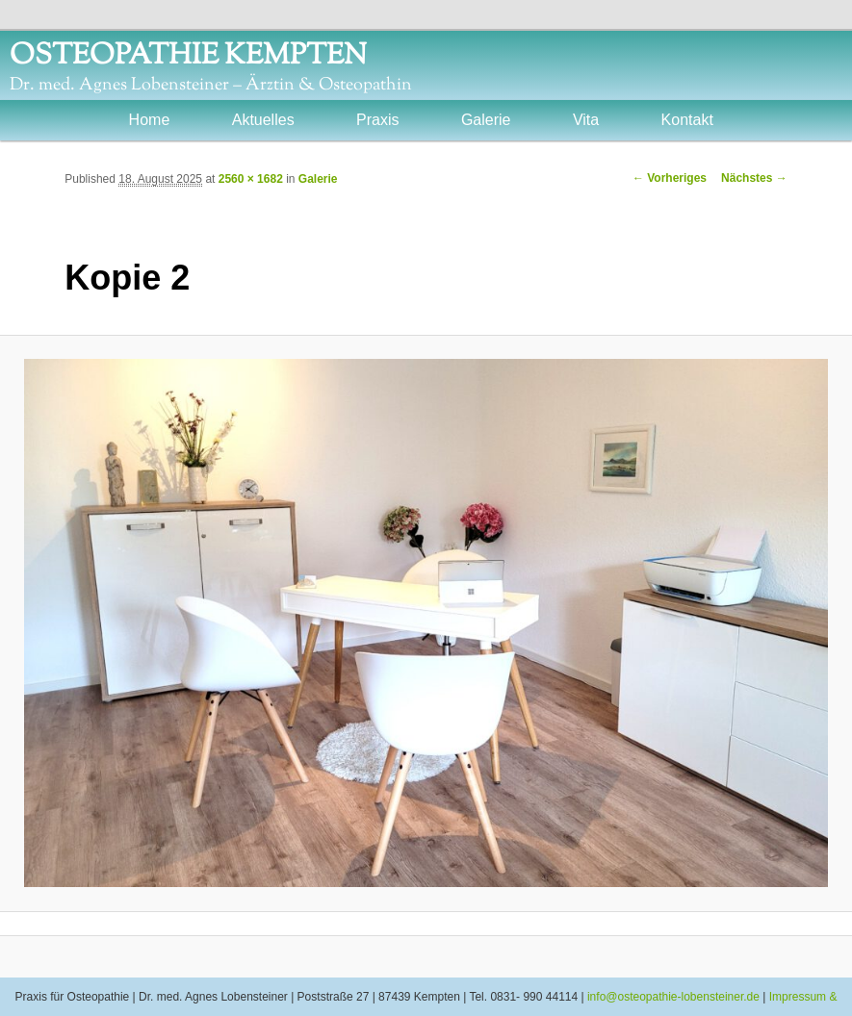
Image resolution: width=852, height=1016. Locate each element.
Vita (586, 120)
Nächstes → (754, 178)
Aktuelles (263, 120)
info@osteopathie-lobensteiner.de (673, 996)
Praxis (377, 120)
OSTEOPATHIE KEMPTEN (188, 56)
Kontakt (687, 120)
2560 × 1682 (251, 179)
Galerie (486, 120)
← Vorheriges (670, 178)
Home (149, 120)
